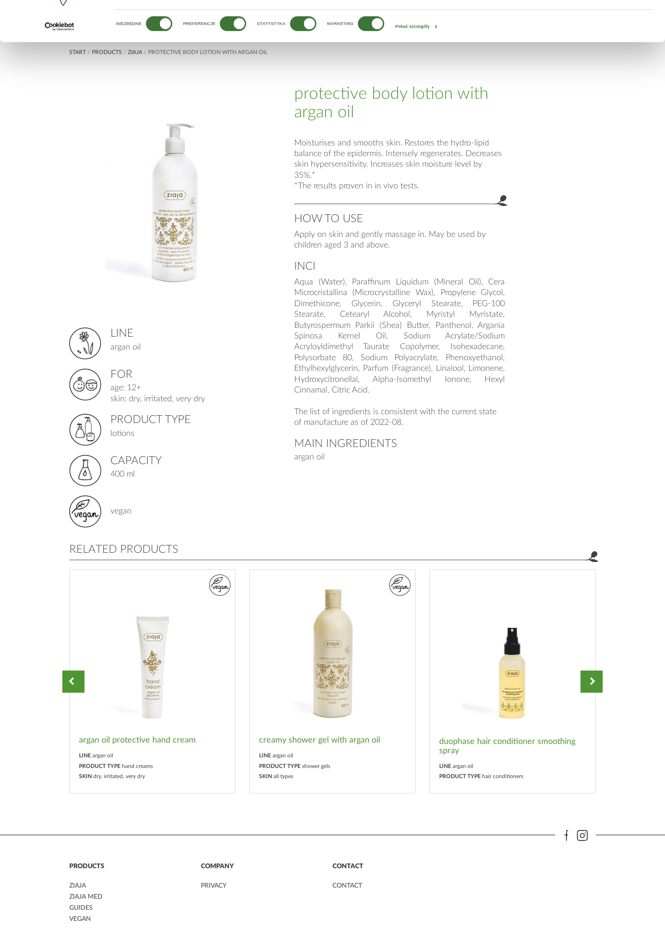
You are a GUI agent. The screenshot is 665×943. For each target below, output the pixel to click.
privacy (214, 886)
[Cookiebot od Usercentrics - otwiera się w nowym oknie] (59, 61)
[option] (152, 681)
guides (81, 907)
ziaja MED (86, 897)
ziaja (77, 886)
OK (588, 21)
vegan (80, 918)
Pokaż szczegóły (412, 61)
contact (347, 886)
